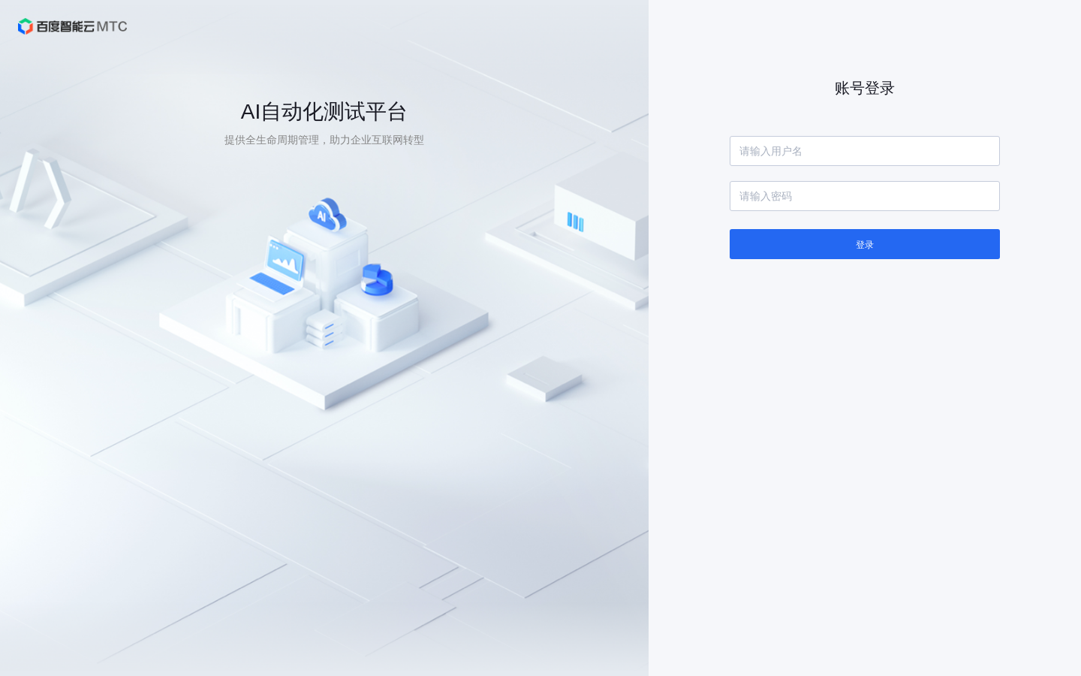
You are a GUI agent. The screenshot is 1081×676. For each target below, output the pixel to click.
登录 (865, 245)
